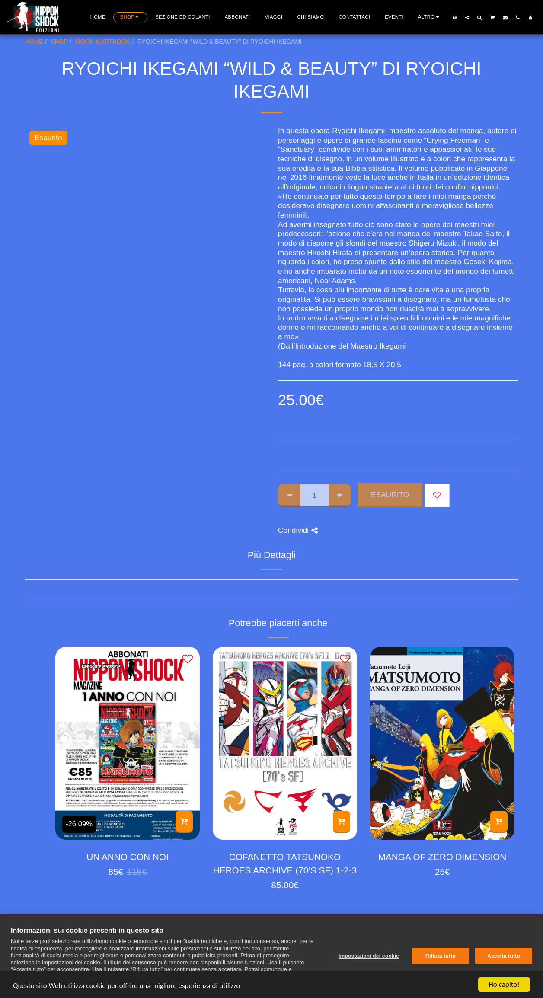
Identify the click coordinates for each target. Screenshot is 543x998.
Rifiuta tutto (440, 956)
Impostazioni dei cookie (369, 956)
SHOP (59, 41)
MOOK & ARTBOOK (102, 41)
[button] (467, 17)
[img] (127, 743)
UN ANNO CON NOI (127, 857)
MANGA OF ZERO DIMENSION (442, 857)
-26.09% (79, 824)
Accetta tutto (503, 956)
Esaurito (390, 494)
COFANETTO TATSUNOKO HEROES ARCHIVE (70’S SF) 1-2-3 (285, 863)
